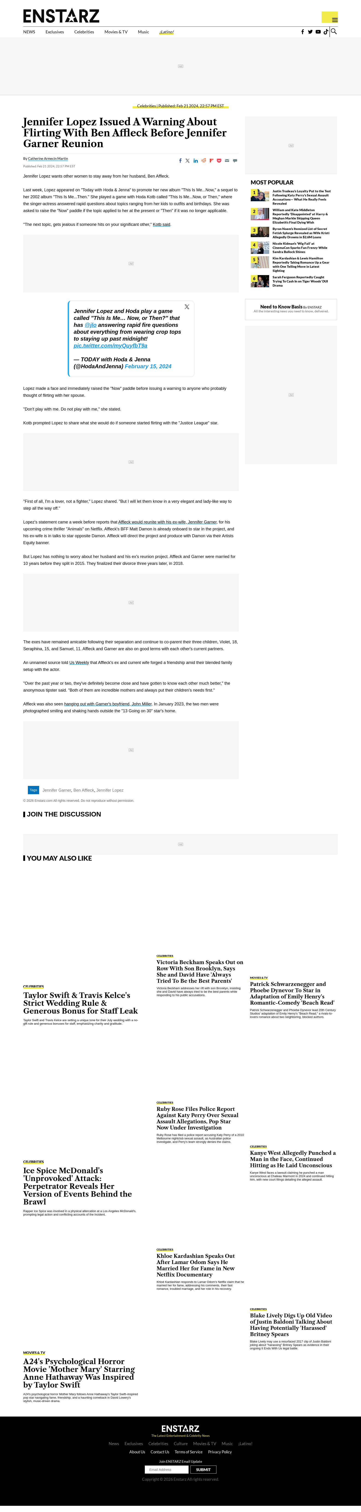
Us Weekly (79, 669)
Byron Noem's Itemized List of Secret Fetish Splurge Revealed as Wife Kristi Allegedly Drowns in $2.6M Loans (301, 239)
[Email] (227, 167)
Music (175, 34)
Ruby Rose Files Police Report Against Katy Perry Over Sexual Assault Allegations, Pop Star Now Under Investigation (198, 1124)
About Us (137, 1458)
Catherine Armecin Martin (48, 165)
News (114, 1449)
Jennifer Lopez (110, 796)
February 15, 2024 (148, 372)
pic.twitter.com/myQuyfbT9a (110, 352)
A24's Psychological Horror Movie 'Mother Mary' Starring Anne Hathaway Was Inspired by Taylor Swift (79, 1379)
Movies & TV (141, 34)
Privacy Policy (220, 1458)
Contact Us (160, 1458)
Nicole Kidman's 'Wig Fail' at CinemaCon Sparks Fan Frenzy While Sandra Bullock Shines (300, 254)
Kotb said (161, 230)
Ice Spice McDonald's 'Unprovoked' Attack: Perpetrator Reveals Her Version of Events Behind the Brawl (77, 1192)
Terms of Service (189, 1458)
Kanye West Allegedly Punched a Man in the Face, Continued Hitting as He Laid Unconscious (293, 1165)
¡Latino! (203, 34)
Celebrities (101, 34)
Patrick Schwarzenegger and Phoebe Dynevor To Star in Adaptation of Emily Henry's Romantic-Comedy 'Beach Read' (292, 999)
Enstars (61, 15)
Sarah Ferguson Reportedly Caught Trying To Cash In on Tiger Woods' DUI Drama (300, 287)
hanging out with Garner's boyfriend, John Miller (108, 710)
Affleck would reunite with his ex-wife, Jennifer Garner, (168, 528)
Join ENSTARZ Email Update (180, 1468)
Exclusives (63, 34)
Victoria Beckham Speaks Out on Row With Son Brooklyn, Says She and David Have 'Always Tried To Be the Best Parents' (200, 978)
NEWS (31, 34)
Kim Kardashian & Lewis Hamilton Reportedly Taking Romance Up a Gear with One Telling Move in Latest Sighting (301, 270)
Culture (181, 1449)
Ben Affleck (83, 796)
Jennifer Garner (57, 796)
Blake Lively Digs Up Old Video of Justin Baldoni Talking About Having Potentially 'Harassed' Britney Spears (291, 1331)
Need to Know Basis (281, 313)
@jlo (90, 331)
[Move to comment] (235, 167)
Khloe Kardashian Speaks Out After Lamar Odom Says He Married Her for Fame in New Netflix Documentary (196, 1271)
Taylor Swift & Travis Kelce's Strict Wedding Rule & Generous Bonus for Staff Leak (80, 1009)
